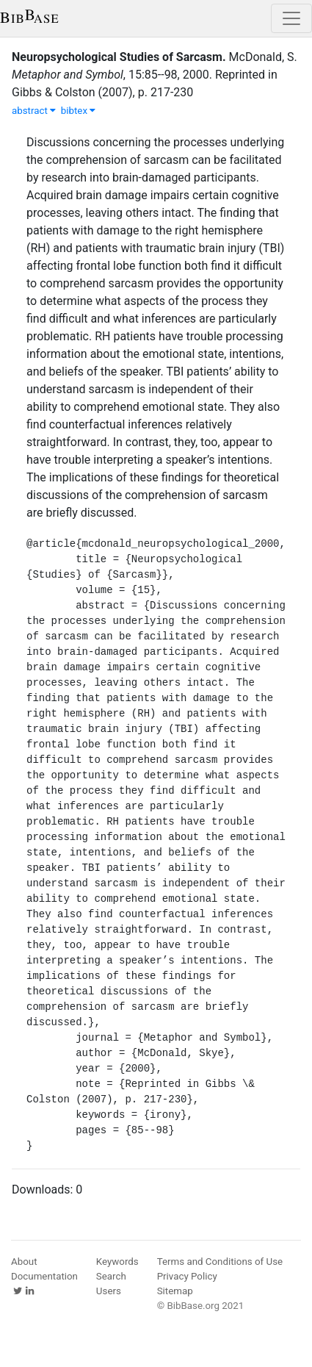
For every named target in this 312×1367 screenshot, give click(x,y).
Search (111, 1276)
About (24, 1261)
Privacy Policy (187, 1276)
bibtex (78, 110)
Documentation (44, 1276)
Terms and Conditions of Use (220, 1261)
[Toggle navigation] (291, 18)
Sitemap (175, 1290)
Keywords (117, 1261)
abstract (34, 110)
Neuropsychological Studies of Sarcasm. (119, 57)
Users (108, 1290)
